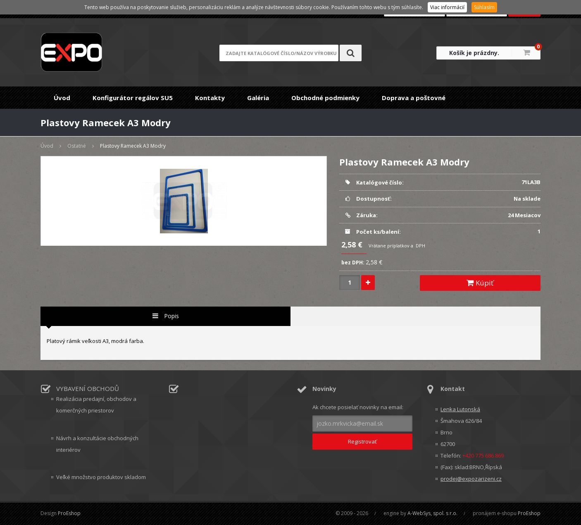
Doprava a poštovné (413, 97)
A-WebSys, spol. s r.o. (432, 513)
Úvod (62, 97)
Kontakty (210, 97)
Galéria (258, 97)
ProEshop (69, 513)
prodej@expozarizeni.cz (471, 478)
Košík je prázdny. (474, 53)
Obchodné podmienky (325, 97)
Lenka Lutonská (460, 409)
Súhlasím (484, 7)
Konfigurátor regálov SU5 (133, 97)
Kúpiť (480, 283)
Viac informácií (447, 7)
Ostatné (76, 145)
